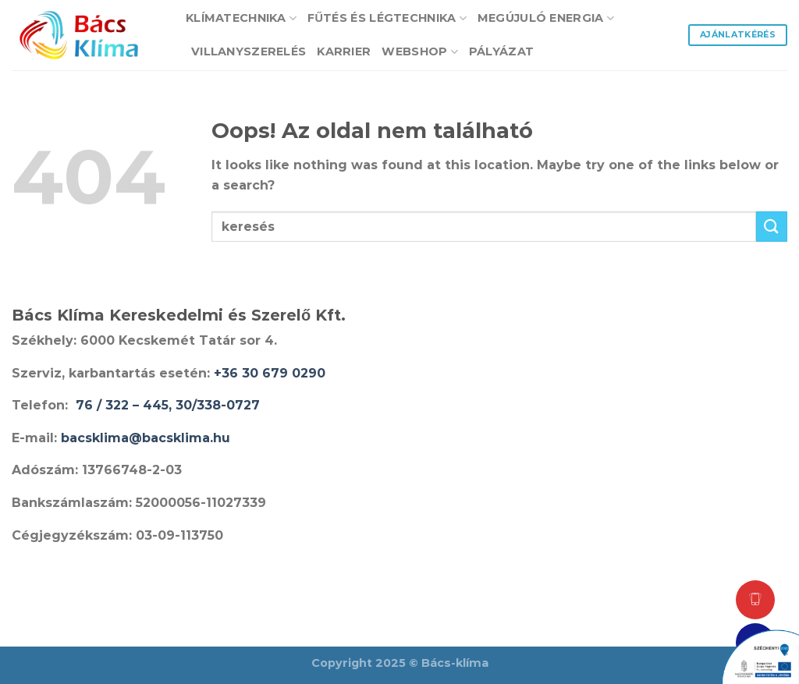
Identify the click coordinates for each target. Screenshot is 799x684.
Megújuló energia (546, 18)
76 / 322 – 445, (126, 405)
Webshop (420, 51)
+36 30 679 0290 (269, 373)
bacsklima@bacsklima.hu (145, 438)
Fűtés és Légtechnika (387, 18)
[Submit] (771, 226)
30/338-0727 (218, 405)
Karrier (344, 51)
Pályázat (501, 51)
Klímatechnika (241, 18)
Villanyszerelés (248, 51)
